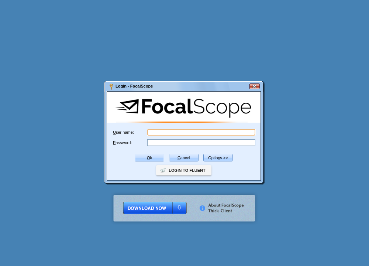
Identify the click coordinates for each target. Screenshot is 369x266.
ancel (183, 158)
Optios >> (218, 158)
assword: (122, 142)
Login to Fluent (187, 170)
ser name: (123, 132)
